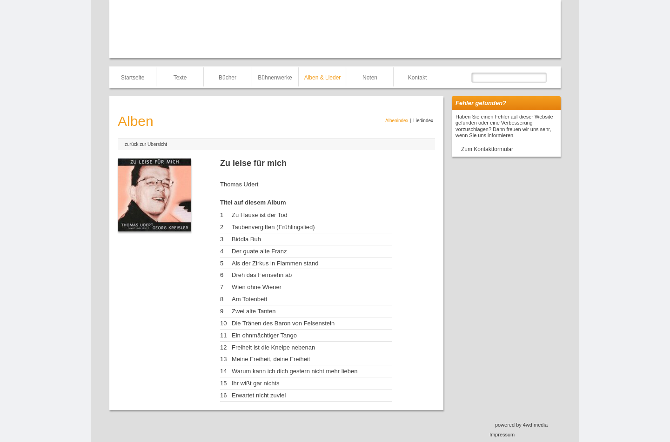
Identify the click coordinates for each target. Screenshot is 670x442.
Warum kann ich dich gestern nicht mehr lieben (294, 371)
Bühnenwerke (275, 77)
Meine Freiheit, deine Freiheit (271, 359)
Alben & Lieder (322, 77)
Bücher (227, 77)
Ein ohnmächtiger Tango (264, 335)
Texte (180, 77)
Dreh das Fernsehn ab (262, 274)
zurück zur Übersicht (146, 144)
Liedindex (423, 120)
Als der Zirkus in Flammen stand (275, 263)
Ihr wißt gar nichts (256, 383)
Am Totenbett (249, 299)
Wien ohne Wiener (256, 287)
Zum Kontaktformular (487, 149)
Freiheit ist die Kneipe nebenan (273, 347)
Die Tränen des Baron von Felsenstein (283, 323)
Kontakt (417, 77)
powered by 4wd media (521, 425)
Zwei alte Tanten (253, 311)
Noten (369, 77)
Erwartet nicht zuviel (259, 395)
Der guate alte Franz (259, 251)
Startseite (133, 77)
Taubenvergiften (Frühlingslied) (273, 227)
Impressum (502, 434)
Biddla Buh (246, 239)
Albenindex (396, 120)
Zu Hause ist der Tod (260, 214)
